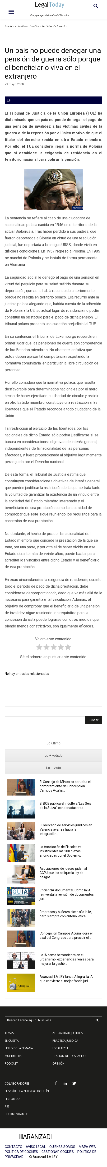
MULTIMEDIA (13, 1056)
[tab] (53, 743)
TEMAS (9, 1033)
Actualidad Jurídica (27, 26)
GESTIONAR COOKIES (58, 1152)
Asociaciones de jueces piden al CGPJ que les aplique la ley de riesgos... (63, 873)
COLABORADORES (17, 1083)
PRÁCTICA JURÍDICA (65, 1041)
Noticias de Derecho (54, 26)
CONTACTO (13, 1147)
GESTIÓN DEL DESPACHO (69, 1056)
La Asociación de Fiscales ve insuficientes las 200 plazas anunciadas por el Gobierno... (61, 851)
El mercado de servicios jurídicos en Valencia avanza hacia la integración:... (66, 829)
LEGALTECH (60, 1048)
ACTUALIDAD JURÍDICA (67, 1033)
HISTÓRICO (12, 1099)
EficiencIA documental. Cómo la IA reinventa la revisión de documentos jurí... (67, 894)
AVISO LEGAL (36, 1147)
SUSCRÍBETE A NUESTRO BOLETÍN (27, 1091)
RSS (7, 1106)
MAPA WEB (87, 1147)
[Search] (93, 720)
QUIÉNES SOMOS (62, 1147)
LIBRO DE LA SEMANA (19, 1048)
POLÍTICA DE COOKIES (21, 1152)
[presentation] (53, 743)
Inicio (8, 26)
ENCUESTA (12, 1041)
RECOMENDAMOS (16, 1114)
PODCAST (11, 1063)
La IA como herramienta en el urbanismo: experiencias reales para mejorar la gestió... (67, 959)
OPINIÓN (58, 1063)
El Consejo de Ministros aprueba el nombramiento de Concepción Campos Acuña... (65, 786)
